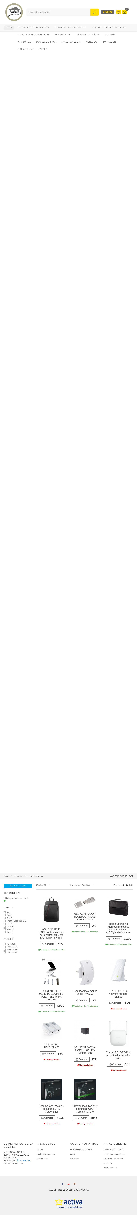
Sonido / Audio (63, 35)
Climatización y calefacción (70, 28)
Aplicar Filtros (17, 885)
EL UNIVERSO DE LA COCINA (81, 1150)
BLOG (72, 1154)
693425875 (23, 1160)
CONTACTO (74, 1159)
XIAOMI (8, 932)
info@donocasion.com (13, 1163)
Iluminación (109, 42)
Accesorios (36, 876)
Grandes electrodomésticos (33, 28)
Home (7, 876)
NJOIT (8, 924)
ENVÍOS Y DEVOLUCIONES (114, 1150)
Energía (43, 49)
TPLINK (8, 926)
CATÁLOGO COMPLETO (46, 1154)
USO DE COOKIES (110, 1168)
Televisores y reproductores (33, 35)
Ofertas (107, 12)
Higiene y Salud (25, 49)
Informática (24, 42)
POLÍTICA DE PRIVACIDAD (114, 1159)
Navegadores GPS (71, 42)
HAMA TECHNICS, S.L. (15, 921)
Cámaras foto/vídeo (88, 35)
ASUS (7, 912)
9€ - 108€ (9, 944)
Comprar (48, 943)
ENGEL (8, 915)
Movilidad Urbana (46, 42)
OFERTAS (40, 1150)
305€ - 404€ (10, 952)
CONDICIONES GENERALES (114, 1154)
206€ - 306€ (10, 949)
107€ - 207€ (10, 947)
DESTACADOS (42, 1159)
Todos (8, 28)
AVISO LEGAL (109, 1163)
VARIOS (8, 929)
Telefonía (109, 35)
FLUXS (8, 918)
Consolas (91, 42)
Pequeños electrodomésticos (108, 28)
